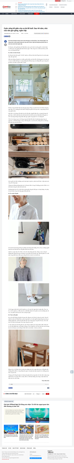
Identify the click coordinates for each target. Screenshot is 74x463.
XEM (47, 393)
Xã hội (9, 448)
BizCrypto (62, 7)
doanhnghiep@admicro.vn (36, 455)
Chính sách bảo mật (5, 459)
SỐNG (37, 13)
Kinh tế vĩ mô (16, 448)
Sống (22, 33)
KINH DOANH (22, 13)
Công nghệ (29, 448)
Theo (28, 384)
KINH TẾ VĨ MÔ (14, 13)
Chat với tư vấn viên (36, 458)
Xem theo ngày (28, 393)
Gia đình (26, 33)
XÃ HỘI (7, 13)
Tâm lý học (56, 7)
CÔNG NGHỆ (30, 13)
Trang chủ (4, 448)
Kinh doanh (22, 448)
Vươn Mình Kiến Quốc (53, 4)
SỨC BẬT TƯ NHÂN (63, 4)
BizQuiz (51, 7)
